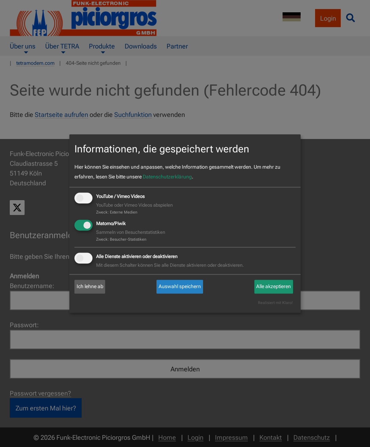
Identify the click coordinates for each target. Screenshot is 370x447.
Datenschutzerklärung (167, 177)
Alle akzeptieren (273, 287)
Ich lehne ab (90, 287)
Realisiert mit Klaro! (275, 302)
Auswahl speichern (180, 287)
